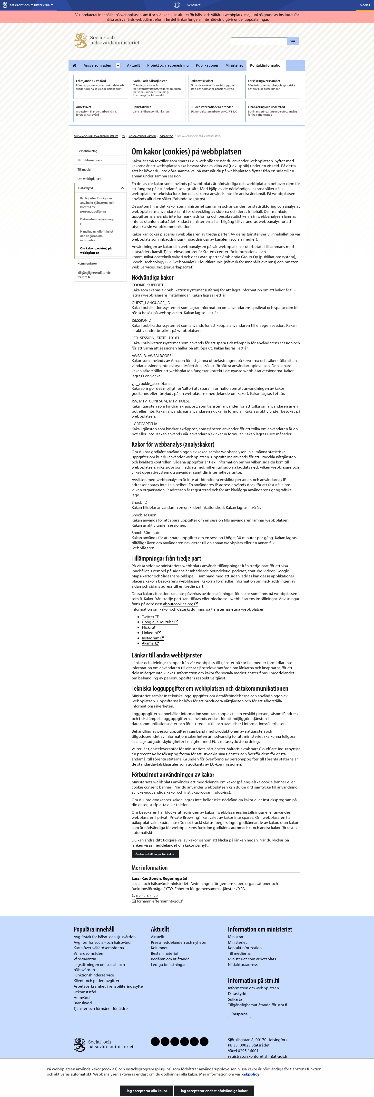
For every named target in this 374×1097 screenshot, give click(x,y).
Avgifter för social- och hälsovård (102, 942)
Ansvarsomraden (97, 65)
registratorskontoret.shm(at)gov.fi (257, 1056)
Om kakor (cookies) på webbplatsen (96, 250)
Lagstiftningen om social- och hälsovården (99, 967)
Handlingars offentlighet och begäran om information (96, 235)
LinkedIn (151, 632)
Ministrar (236, 936)
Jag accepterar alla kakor (146, 1090)
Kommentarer (87, 263)
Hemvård (82, 997)
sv (123, 136)
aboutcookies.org (180, 603)
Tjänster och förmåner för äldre (101, 1008)
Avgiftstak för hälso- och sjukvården (105, 936)
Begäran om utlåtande (170, 958)
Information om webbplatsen (253, 987)
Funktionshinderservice (94, 974)
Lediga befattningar (168, 964)
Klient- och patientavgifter (96, 980)
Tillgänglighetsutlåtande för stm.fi (94, 274)
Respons (239, 1013)
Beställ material (164, 953)
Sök (292, 41)
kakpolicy (250, 1073)
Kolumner (159, 947)
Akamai (150, 643)
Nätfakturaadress (90, 160)
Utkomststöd (85, 991)
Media (365, 5)
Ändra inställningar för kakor (155, 854)
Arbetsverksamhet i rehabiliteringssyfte (109, 986)
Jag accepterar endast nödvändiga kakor (214, 1090)
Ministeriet (234, 65)
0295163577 (147, 895)
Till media (84, 169)
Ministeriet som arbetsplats (252, 958)
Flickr (149, 627)
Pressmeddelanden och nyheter (179, 942)
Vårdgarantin (85, 958)
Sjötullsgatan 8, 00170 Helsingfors (257, 1039)
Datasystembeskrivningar (97, 221)
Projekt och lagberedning (168, 65)
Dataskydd (166, 136)
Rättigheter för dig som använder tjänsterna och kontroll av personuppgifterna (97, 205)
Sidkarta (235, 999)
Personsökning (87, 151)
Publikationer (207, 65)
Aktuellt (133, 65)
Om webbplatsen (89, 178)
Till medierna (239, 953)
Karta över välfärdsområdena (99, 947)
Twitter (150, 616)
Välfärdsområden (88, 953)
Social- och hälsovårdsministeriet (96, 136)
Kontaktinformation (266, 65)
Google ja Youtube (160, 621)
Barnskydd (83, 1002)
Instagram (153, 637)
